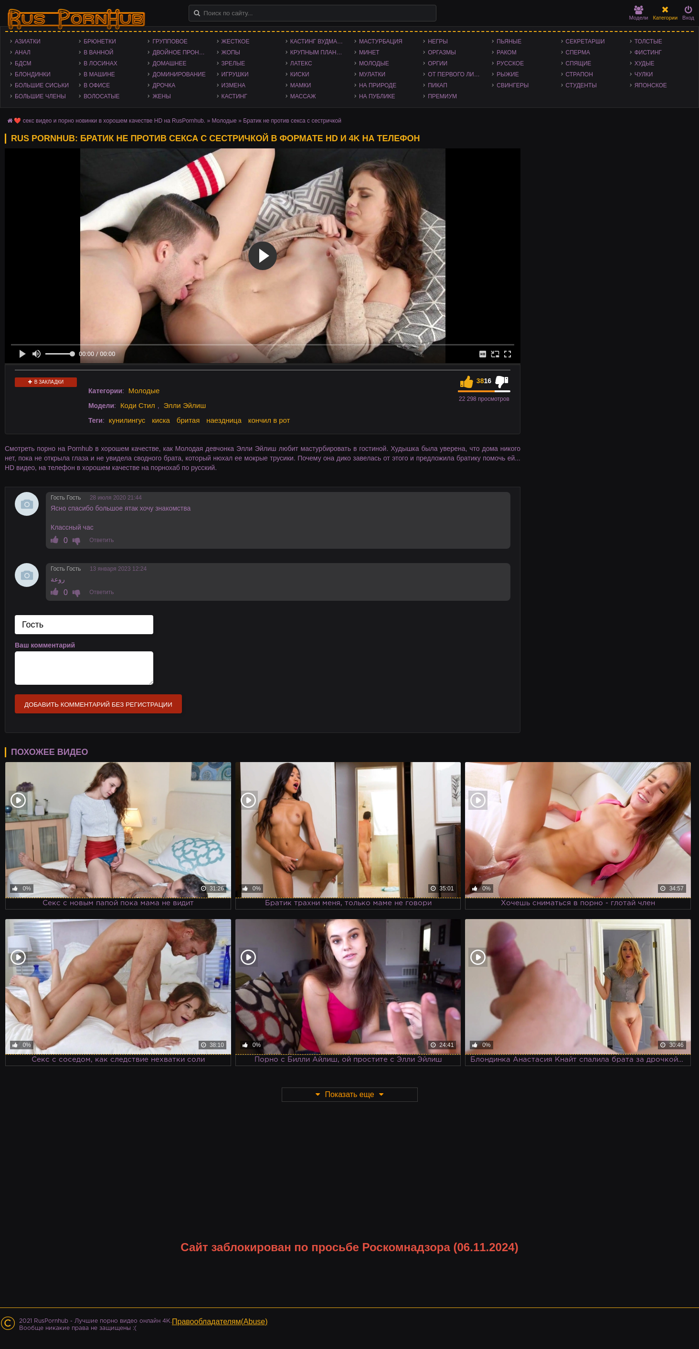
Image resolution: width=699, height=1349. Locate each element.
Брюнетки (100, 41)
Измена (234, 85)
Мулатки (372, 74)
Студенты (581, 85)
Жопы (231, 52)
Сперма (578, 52)
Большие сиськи (42, 85)
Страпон (579, 74)
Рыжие (508, 74)
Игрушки (235, 74)
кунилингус (127, 420)
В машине (99, 74)
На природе (377, 85)
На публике (377, 96)
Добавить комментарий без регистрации (98, 704)
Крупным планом (318, 52)
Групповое (169, 41)
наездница (224, 420)
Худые (645, 63)
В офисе (97, 85)
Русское (510, 63)
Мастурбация (380, 41)
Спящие (579, 63)
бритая (188, 420)
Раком (506, 52)
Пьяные (509, 41)
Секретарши (585, 41)
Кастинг (234, 96)
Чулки (644, 74)
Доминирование (178, 74)
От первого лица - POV (457, 74)
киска (161, 420)
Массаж (303, 96)
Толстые (648, 41)
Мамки (300, 85)
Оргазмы (442, 52)
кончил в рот (269, 420)
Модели (638, 13)
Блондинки (33, 74)
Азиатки (28, 41)
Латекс (301, 63)
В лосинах (100, 63)
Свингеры (513, 85)
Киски (299, 74)
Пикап (437, 85)
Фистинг (648, 52)
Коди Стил (137, 405)
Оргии (437, 63)
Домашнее (169, 63)
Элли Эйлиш (185, 405)
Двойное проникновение (182, 52)
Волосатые (101, 96)
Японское (651, 85)
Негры (438, 41)
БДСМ (23, 63)
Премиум (442, 96)
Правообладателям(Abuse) (220, 1322)
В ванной (98, 52)
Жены (161, 96)
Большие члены (40, 96)
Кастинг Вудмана (317, 41)
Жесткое (236, 41)
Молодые (374, 63)
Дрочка (163, 85)
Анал (23, 52)
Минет (369, 52)
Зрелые (233, 63)
